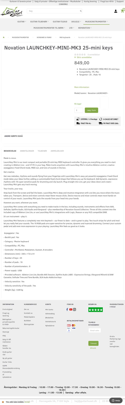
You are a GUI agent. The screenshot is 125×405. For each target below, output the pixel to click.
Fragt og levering (6, 314)
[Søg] (81, 10)
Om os (26, 309)
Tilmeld (93, 343)
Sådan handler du (7, 346)
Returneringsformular (8, 328)
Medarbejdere (29, 317)
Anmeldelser (57, 151)
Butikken (27, 320)
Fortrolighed (7, 309)
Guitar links (7, 362)
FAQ (4, 335)
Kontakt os (28, 313)
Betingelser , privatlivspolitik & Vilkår (8, 321)
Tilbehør (42, 151)
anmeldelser (94, 54)
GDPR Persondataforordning (8, 366)
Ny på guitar (7, 358)
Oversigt (6, 331)
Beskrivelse (10, 151)
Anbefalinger (27, 151)
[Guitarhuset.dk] (11, 11)
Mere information (81, 87)
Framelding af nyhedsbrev (7, 374)
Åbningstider (29, 324)
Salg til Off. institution (7, 340)
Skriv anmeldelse (84, 57)
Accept (27, 402)
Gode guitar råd (7, 353)
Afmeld (93, 348)
